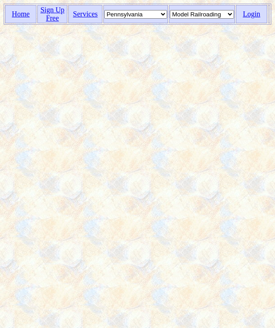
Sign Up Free (53, 14)
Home (21, 14)
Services (85, 14)
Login (251, 14)
